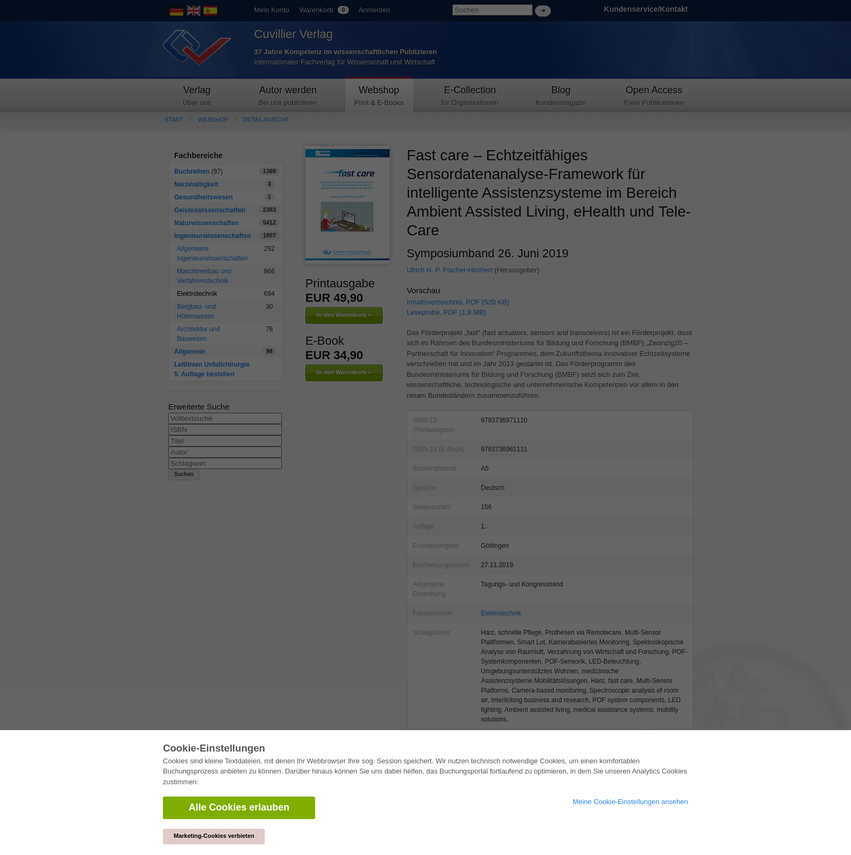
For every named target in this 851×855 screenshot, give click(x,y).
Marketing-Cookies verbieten (214, 835)
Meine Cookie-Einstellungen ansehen (630, 802)
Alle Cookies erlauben (239, 807)
